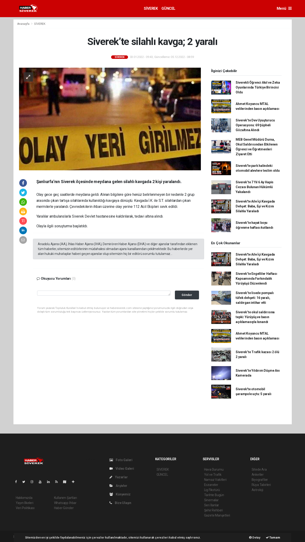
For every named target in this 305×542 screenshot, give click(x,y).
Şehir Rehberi (213, 510)
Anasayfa (23, 23)
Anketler (258, 474)
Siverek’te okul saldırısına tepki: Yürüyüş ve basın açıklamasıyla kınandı (255, 317)
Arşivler (118, 486)
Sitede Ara (259, 469)
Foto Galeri (121, 460)
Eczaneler (211, 485)
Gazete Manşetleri (217, 515)
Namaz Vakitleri (215, 480)
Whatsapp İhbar (65, 503)
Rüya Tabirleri (261, 485)
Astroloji (257, 490)
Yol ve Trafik (213, 474)
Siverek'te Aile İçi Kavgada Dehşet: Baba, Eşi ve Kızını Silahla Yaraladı (255, 206)
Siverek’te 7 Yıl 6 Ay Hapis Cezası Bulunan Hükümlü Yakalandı (254, 187)
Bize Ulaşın (120, 503)
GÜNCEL (168, 8)
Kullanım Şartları (65, 498)
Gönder (187, 295)
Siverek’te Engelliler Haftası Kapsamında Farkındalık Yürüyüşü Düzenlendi (256, 278)
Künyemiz (120, 494)
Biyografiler (260, 480)
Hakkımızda (24, 498)
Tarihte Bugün (214, 495)
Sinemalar (211, 500)
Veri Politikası (25, 508)
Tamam (273, 537)
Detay (254, 537)
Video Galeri (121, 468)
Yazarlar (118, 477)
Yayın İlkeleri (24, 503)
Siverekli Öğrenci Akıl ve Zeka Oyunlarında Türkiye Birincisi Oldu (258, 87)
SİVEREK (151, 8)
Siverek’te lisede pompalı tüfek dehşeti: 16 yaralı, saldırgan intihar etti (254, 297)
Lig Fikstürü (212, 490)
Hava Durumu (214, 469)
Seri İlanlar (211, 505)
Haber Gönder (64, 508)
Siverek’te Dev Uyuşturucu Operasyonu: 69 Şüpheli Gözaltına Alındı (255, 125)
